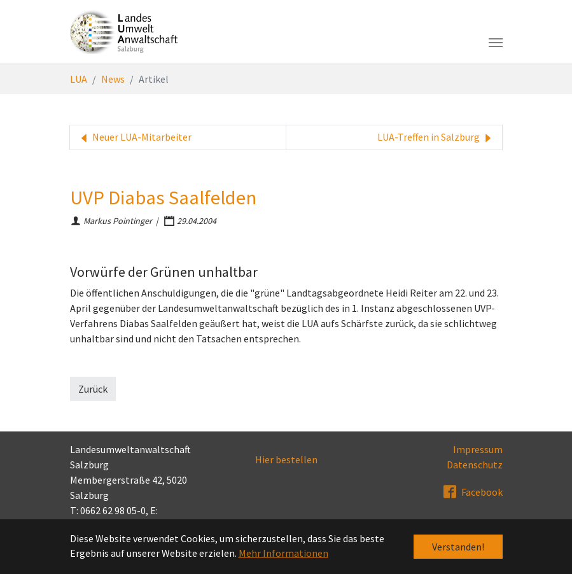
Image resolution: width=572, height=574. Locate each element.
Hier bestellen (286, 459)
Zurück (93, 388)
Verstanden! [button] (458, 546)
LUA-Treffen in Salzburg (435, 137)
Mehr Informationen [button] (283, 553)
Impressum (478, 449)
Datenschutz (475, 464)
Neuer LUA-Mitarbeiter (135, 137)
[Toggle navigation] (496, 42)
